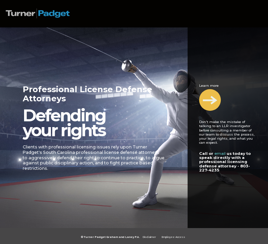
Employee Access (173, 237)
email (220, 153)
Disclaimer (149, 237)
